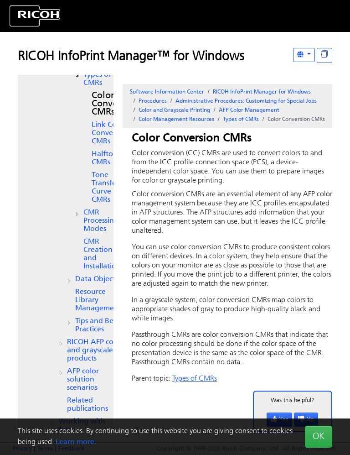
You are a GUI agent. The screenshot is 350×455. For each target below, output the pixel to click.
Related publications (87, 405)
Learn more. (76, 442)
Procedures (153, 101)
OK (318, 436)
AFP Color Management (249, 110)
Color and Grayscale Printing (174, 110)
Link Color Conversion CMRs (110, 133)
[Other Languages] (304, 55)
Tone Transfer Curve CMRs (105, 188)
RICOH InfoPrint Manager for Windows (262, 92)
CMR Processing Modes (100, 221)
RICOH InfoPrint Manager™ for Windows (131, 57)
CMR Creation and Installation (102, 254)
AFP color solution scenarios (83, 380)
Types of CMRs (97, 79)
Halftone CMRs (107, 158)
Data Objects (96, 279)
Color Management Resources (176, 119)
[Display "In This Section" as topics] (324, 55)
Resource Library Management (98, 300)
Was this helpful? (292, 400)
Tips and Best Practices (97, 325)
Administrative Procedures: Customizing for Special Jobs (246, 101)
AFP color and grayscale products (95, 350)
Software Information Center (167, 92)
